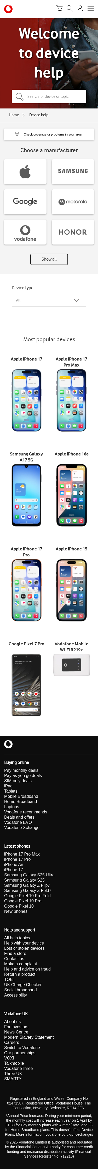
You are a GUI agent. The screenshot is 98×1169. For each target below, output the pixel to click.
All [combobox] (18, 300)
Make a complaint (20, 964)
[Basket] (59, 9)
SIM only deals (18, 781)
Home (14, 115)
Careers (11, 1042)
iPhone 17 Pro (17, 859)
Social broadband (20, 990)
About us (12, 1021)
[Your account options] (80, 9)
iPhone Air (13, 864)
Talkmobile (14, 1063)
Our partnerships (19, 1053)
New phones (15, 911)
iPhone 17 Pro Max (22, 854)
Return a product (19, 974)
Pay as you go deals (23, 775)
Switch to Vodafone (22, 1047)
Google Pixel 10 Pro (22, 901)
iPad (8, 786)
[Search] (70, 9)
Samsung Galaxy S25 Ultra (29, 875)
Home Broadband (20, 801)
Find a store (15, 953)
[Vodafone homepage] (8, 9)
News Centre (16, 1032)
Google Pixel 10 (19, 906)
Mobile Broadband (21, 796)
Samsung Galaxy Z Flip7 (27, 885)
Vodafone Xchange (21, 827)
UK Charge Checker (23, 984)
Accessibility (15, 995)
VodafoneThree (18, 1068)
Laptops (11, 807)
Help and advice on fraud (27, 969)
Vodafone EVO (18, 822)
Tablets (11, 791)
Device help (38, 115)
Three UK (13, 1073)
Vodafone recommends (25, 812)
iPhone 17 (13, 870)
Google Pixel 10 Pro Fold (27, 896)
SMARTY (12, 1079)
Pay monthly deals (21, 770)
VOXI (9, 1058)
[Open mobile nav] (91, 9)
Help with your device (24, 943)
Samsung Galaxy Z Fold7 (27, 890)
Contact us (14, 958)
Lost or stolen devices (24, 948)
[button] (49, 134)
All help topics (17, 938)
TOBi (9, 979)
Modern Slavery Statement (29, 1037)
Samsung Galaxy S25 (24, 880)
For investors (16, 1027)
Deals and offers (19, 817)
